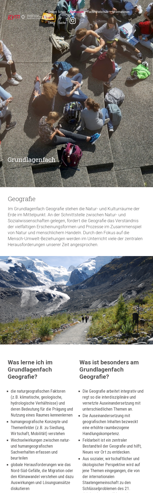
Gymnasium (77, 12)
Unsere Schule (57, 12)
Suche (62, 23)
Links (51, 23)
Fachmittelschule (98, 12)
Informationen (120, 12)
